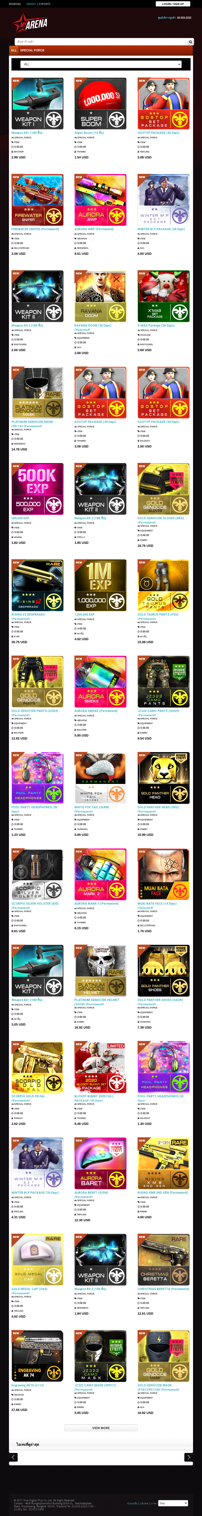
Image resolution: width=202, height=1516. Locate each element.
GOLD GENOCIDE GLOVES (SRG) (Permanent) (161, 519)
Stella (80, 536)
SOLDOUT (145, 439)
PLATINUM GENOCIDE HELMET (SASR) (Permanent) (96, 1001)
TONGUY (18, 1118)
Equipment (83, 338)
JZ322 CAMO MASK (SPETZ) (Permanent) (95, 1387)
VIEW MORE (101, 1427)
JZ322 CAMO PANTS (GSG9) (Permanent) (158, 712)
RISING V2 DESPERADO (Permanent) (28, 616)
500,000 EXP (20, 517)
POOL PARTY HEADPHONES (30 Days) (34, 809)
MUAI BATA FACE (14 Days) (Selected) (157, 905)
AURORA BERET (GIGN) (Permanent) (91, 1194)
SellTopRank (22, 247)
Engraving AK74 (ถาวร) (27, 1384)
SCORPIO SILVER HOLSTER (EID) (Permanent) (34, 905)
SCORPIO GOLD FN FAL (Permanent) (28, 1098)
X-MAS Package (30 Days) (156, 324)
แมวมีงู (79, 632)
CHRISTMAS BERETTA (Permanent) (163, 1288)
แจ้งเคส (144, 1502)
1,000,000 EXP (84, 613)
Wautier (18, 150)
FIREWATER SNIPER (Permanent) (35, 228)
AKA (142, 247)
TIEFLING (145, 150)
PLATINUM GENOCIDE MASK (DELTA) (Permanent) (32, 423)
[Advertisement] (101, 1478)
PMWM (143, 1210)
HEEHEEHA (82, 247)
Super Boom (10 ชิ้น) (89, 132)
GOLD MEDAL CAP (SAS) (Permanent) (29, 1290)
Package (145, 334)
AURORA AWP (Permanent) (94, 228)
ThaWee (81, 150)
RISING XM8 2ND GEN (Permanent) (163, 1191)
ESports (44, 4)
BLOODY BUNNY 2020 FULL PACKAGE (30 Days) (93, 1098)
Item (16, 141)
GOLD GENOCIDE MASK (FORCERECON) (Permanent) (158, 1387)
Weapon (81, 237)
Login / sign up (173, 3)
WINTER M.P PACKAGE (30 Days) (161, 228)
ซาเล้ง (16, 636)
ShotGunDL (20, 343)
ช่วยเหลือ (132, 1502)
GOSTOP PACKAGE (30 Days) (158, 132)
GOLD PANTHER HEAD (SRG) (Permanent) (158, 809)
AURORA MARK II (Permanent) (96, 902)
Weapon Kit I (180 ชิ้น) (26, 132)
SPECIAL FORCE (32, 49)
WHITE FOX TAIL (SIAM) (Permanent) (91, 809)
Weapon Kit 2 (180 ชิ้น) (27, 324)
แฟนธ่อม (17, 536)
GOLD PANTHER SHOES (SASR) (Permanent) (160, 1001)
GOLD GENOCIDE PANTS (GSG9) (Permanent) (34, 712)
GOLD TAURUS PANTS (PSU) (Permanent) (158, 616)
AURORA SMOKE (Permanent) (95, 710)
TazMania (82, 829)
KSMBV (143, 540)
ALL (14, 49)
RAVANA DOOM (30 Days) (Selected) (92, 327)
